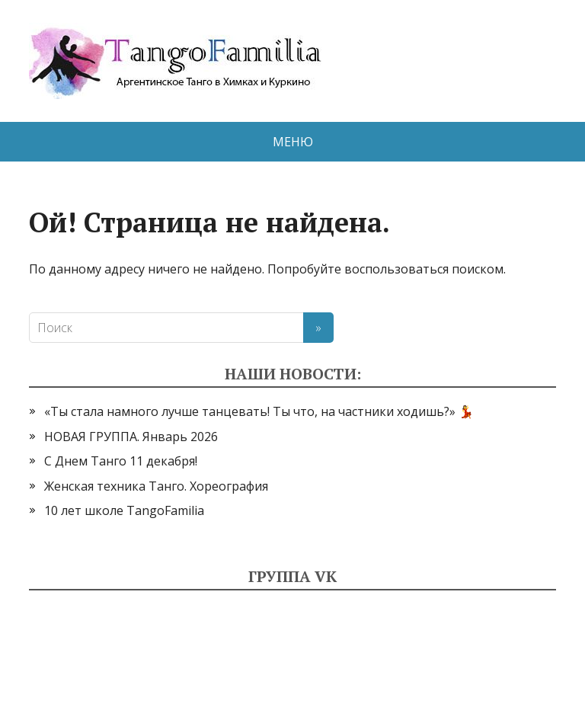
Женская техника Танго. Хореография (156, 486)
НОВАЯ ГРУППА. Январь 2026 (131, 436)
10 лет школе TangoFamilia (124, 510)
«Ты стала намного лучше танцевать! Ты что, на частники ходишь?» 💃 (259, 411)
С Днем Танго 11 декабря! (120, 461)
